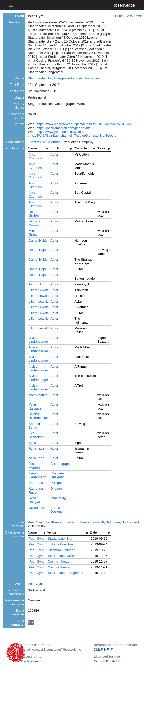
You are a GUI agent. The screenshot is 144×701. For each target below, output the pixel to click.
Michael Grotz (34, 232)
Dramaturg (58, 498)
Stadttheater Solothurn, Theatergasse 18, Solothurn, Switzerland (92, 522)
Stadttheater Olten (61, 556)
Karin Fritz (36, 483)
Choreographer (61, 464)
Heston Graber (34, 213)
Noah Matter (38, 395)
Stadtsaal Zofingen (61, 550)
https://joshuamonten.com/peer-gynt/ (63, 128)
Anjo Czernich (35, 156)
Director (56, 488)
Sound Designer (57, 509)
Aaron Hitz (36, 284)
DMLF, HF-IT (103, 649)
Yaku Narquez (35, 406)
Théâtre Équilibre (60, 544)
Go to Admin (133, 16)
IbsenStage (124, 5)
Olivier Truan (38, 508)
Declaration (29, 661)
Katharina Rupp (36, 490)
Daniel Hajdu (38, 240)
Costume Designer (57, 475)
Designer (57, 483)
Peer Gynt (35, 522)
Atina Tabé (36, 443)
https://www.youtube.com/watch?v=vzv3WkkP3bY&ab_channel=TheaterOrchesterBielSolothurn (73, 133)
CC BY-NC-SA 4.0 (107, 661)
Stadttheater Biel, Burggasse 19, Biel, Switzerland (64, 78)
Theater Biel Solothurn (44, 142)
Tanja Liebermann (37, 475)
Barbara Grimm (34, 223)
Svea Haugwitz (35, 500)
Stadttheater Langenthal (65, 573)
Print (118, 16)
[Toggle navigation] (11, 5)
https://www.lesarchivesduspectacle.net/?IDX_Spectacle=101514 (84, 124)
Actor (54, 154)
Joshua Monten (34, 465)
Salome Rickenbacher (39, 416)
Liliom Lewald (39, 290)
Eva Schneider (36, 435)
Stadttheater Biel (60, 538)
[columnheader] (39, 148)
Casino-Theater (59, 561)
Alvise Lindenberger (38, 339)
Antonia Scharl (34, 425)
